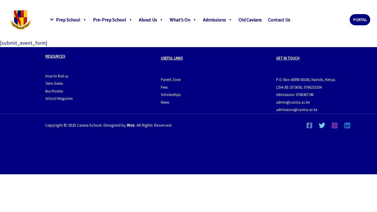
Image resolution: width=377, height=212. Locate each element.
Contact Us (279, 20)
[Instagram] (334, 125)
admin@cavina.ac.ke (293, 102)
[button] (360, 19)
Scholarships (171, 94)
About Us (151, 19)
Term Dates (54, 83)
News (165, 102)
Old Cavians (250, 20)
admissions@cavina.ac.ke (296, 109)
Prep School (71, 19)
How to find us (56, 76)
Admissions (217, 19)
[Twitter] (322, 125)
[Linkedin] (347, 125)
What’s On (183, 19)
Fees (164, 87)
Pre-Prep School (113, 19)
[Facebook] (309, 125)
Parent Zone (171, 79)
